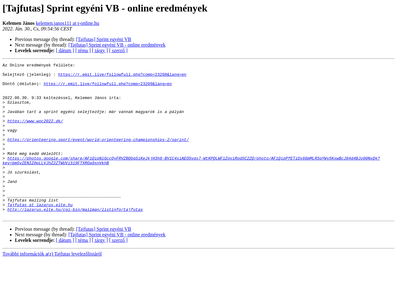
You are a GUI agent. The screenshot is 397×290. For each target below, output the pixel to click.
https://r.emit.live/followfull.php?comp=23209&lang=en (108, 88)
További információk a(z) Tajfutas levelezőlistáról (52, 284)
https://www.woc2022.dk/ (35, 133)
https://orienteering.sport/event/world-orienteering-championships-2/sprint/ (98, 155)
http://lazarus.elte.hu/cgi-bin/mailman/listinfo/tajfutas (75, 239)
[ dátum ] (65, 50)
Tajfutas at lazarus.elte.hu (40, 233)
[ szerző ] (118, 50)
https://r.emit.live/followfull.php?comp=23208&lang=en (122, 77)
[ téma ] (83, 50)
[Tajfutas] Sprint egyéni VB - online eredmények (116, 45)
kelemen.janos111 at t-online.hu (67, 23)
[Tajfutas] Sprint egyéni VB (103, 39)
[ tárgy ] (100, 50)
